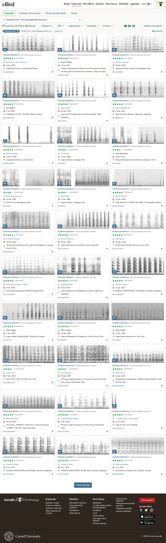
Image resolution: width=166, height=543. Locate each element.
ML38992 (61, 206)
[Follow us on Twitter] (146, 510)
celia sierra (10, 373)
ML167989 (116, 163)
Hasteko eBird (98, 516)
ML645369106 (118, 386)
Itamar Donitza (12, 154)
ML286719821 (63, 75)
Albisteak (124, 4)
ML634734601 (63, 432)
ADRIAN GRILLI (67, 285)
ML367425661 (118, 474)
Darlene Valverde (13, 239)
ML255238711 (63, 386)
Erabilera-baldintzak (123, 511)
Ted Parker (65, 154)
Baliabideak (97, 503)
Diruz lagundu (147, 500)
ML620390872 (9, 163)
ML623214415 (118, 249)
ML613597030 (8, 294)
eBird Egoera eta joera (77, 503)
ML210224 (62, 121)
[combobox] (42, 19)
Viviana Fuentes (121, 285)
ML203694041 (9, 118)
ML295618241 (8, 72)
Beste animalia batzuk (56, 13)
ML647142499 (118, 206)
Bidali (67, 4)
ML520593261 (118, 428)
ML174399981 (117, 72)
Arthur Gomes (121, 196)
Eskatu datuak (74, 513)
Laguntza (134, 4)
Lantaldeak (97, 510)
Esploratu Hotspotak (54, 508)
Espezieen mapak (52, 503)
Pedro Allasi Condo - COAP (16, 285)
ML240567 (116, 340)
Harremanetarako (99, 523)
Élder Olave (119, 373)
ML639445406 (9, 432)
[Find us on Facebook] (141, 510)
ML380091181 (117, 118)
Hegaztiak (9, 13)
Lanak (95, 513)
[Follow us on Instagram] (151, 510)
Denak (74, 13)
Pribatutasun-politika (124, 508)
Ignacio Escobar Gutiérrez (16, 62)
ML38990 (61, 163)
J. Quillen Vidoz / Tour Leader (126, 419)
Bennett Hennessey (13, 196)
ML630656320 (9, 383)
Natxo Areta (65, 108)
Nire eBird (88, 4)
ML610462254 (63, 298)
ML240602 (62, 340)
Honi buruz (111, 4)
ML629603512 (9, 252)
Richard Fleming (67, 239)
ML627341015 (63, 249)
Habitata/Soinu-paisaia (29, 13)
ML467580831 (118, 294)
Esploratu (76, 4)
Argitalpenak (74, 510)
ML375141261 (8, 474)
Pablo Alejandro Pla (122, 108)
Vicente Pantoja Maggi (69, 419)
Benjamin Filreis (12, 419)
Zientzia (99, 4)
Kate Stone (119, 239)
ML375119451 (63, 474)
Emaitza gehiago (83, 485)
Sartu (144, 4)
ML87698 (7, 206)
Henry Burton (66, 373)
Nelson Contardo (122, 62)
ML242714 (7, 340)
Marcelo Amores (121, 464)
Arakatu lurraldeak (53, 505)
